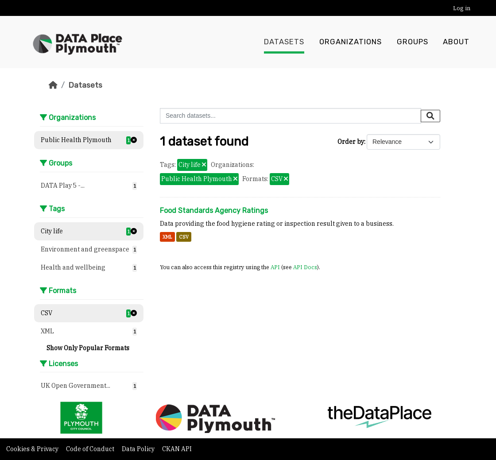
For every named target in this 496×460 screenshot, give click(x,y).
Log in (461, 8)
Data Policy (139, 449)
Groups (412, 42)
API (275, 267)
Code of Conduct (91, 449)
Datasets (284, 42)
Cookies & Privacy (33, 449)
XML (167, 237)
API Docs (305, 267)
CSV (184, 237)
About (456, 42)
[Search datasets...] (290, 116)
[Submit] (430, 116)
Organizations (350, 42)
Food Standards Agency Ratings (214, 210)
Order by (350, 142)
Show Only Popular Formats (87, 348)
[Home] (53, 85)
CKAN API (177, 449)
